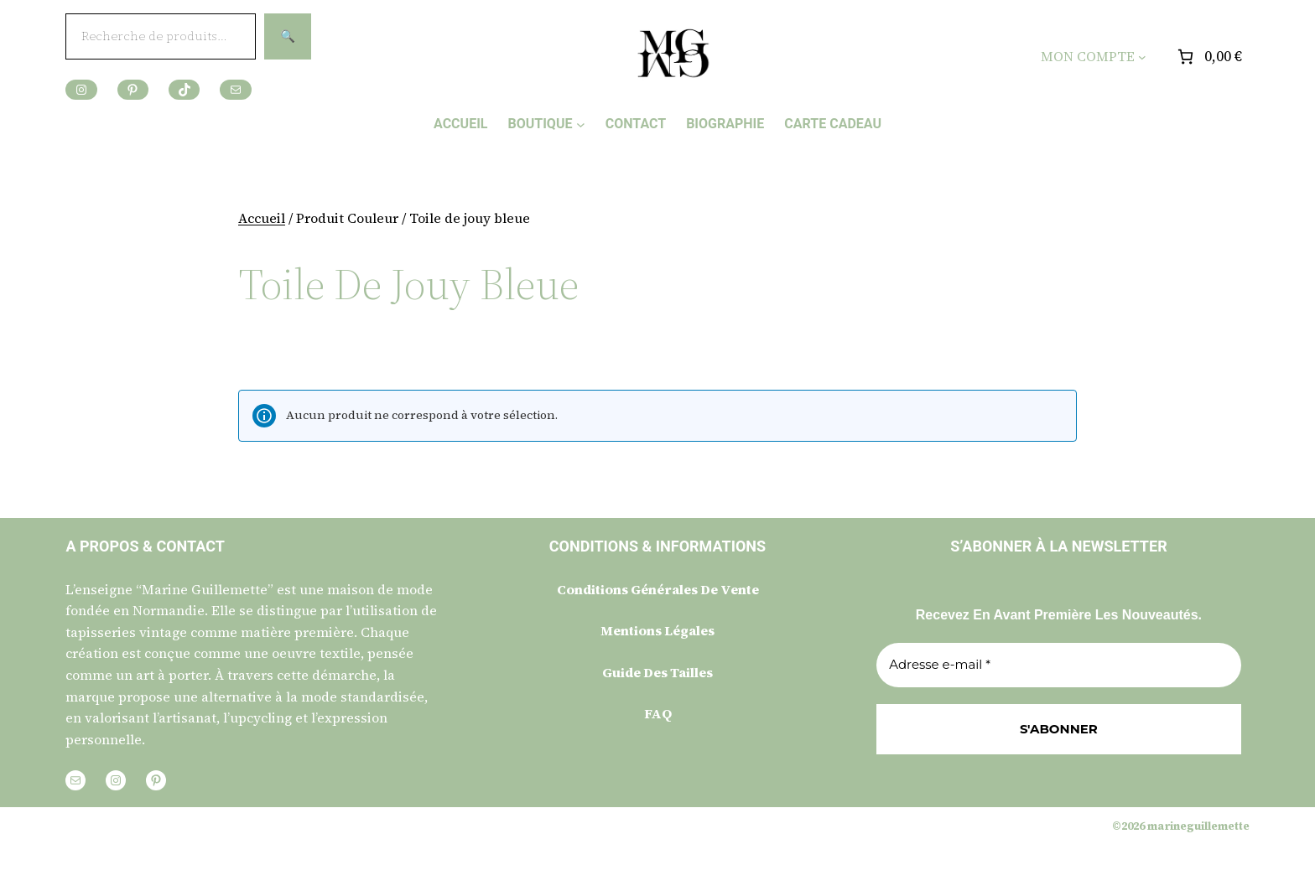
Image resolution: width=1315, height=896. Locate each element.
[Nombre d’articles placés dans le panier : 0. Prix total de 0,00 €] (1208, 56)
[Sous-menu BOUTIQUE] (580, 123)
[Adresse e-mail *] (1058, 665)
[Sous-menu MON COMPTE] (1142, 57)
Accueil (261, 218)
